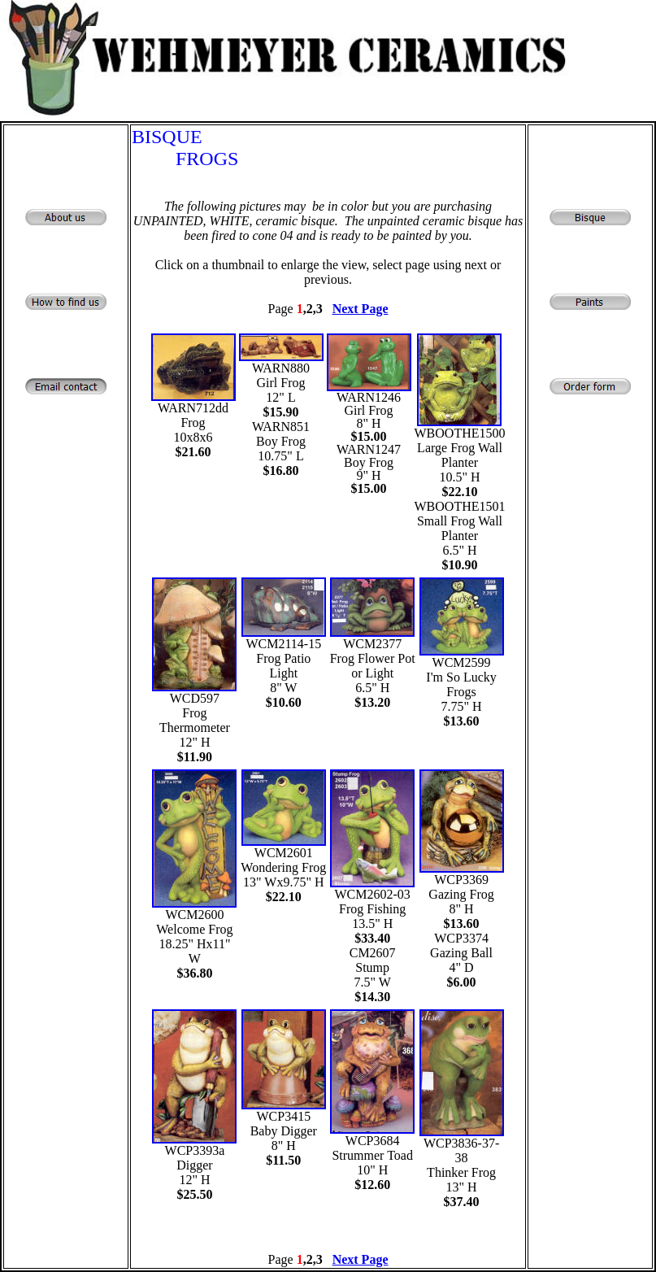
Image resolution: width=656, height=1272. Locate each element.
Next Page (360, 309)
